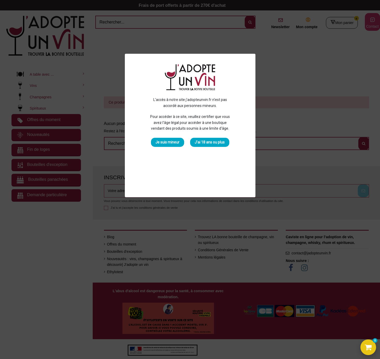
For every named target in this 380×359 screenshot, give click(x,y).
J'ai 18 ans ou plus (210, 142)
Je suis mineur (167, 142)
